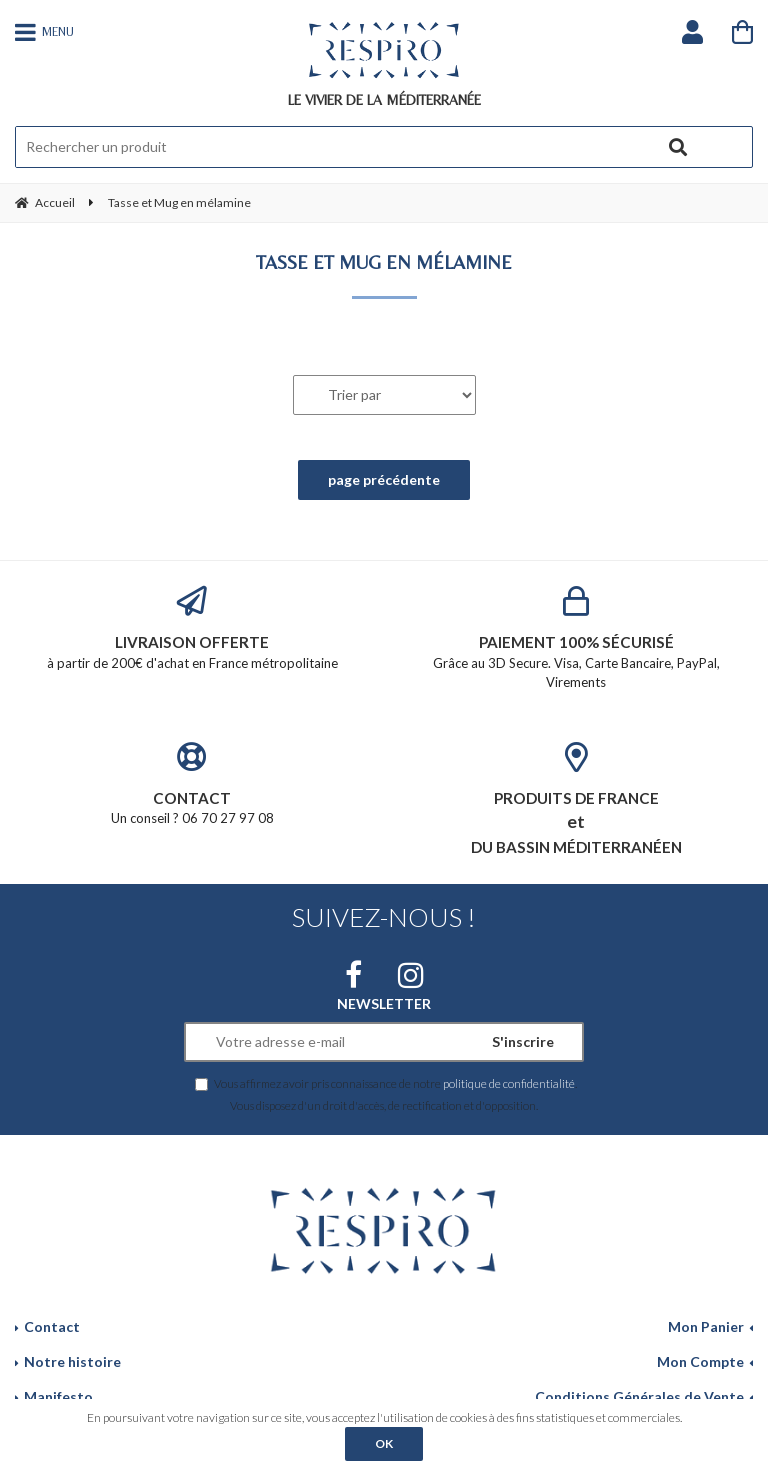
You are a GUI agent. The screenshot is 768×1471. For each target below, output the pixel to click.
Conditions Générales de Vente (639, 1396)
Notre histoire (72, 1361)
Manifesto (58, 1396)
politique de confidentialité (509, 1083)
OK (384, 1443)
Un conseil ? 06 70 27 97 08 (192, 784)
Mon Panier (706, 1326)
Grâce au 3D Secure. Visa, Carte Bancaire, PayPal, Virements (576, 638)
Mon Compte (700, 1361)
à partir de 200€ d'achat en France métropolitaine (192, 628)
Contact (52, 1326)
